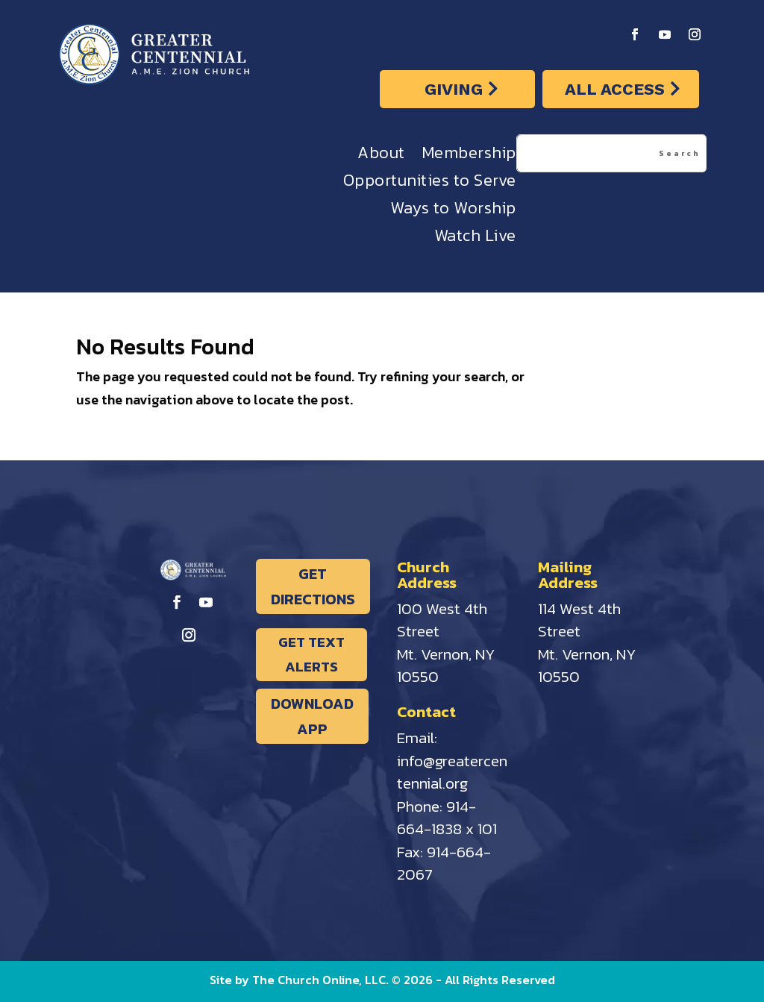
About (381, 156)
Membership (469, 156)
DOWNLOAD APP (312, 716)
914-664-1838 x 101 (447, 818)
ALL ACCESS (615, 89)
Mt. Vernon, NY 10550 (446, 665)
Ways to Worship (453, 211)
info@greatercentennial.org (452, 772)
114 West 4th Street (579, 620)
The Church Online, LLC (319, 980)
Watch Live (475, 239)
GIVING (454, 89)
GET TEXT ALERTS (311, 654)
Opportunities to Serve (429, 183)
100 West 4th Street (442, 620)
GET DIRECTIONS (313, 586)
